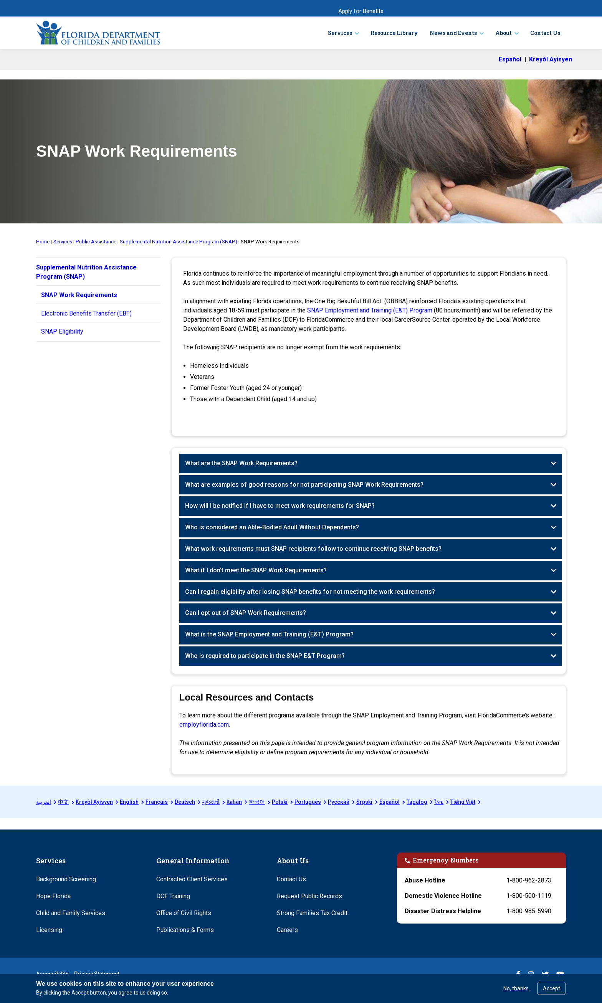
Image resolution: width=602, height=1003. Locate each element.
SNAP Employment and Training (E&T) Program (369, 310)
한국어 (257, 802)
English (129, 802)
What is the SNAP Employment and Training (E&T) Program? (269, 634)
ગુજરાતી (211, 802)
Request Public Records (309, 896)
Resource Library (394, 32)
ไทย (438, 802)
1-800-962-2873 (528, 880)
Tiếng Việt (462, 802)
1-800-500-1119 (528, 895)
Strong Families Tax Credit (312, 913)
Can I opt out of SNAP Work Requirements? (245, 612)
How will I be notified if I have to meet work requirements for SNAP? (280, 505)
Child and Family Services (70, 913)
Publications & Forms (185, 930)
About (503, 32)
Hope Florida (53, 896)
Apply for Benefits (361, 11)
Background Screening (66, 879)
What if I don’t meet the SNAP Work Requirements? (256, 570)
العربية (43, 802)
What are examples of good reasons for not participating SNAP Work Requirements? (304, 484)
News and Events (453, 32)
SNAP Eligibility (62, 331)
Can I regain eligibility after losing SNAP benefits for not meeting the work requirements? (310, 591)
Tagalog (417, 802)
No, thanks (516, 988)
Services (340, 32)
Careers (287, 930)
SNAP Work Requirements (79, 295)
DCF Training (173, 896)
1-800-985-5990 (528, 911)
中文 (63, 802)
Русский (338, 802)
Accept (551, 988)
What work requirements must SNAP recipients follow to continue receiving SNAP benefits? (313, 548)
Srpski (364, 802)
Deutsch (185, 802)
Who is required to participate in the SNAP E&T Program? (265, 655)
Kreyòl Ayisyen (94, 802)
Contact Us (545, 32)
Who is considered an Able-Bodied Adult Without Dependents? (272, 527)
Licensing (49, 930)
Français (157, 802)
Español (389, 802)
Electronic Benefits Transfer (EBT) (86, 313)
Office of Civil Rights (183, 913)
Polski (280, 802)
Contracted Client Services (192, 879)
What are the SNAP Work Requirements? (241, 463)
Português (307, 802)
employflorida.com (204, 724)
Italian (234, 802)
